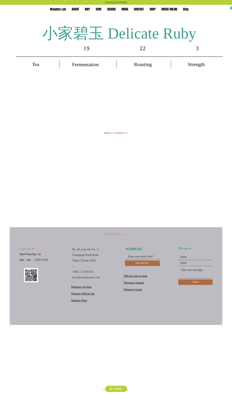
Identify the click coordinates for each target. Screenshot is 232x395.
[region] (119, 72)
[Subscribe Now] (142, 263)
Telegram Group (133, 289)
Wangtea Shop (79, 300)
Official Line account (135, 276)
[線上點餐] (116, 389)
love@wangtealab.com (86, 277)
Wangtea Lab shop (81, 287)
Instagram (110, 2)
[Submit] (195, 282)
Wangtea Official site (82, 293)
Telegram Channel (134, 282)
